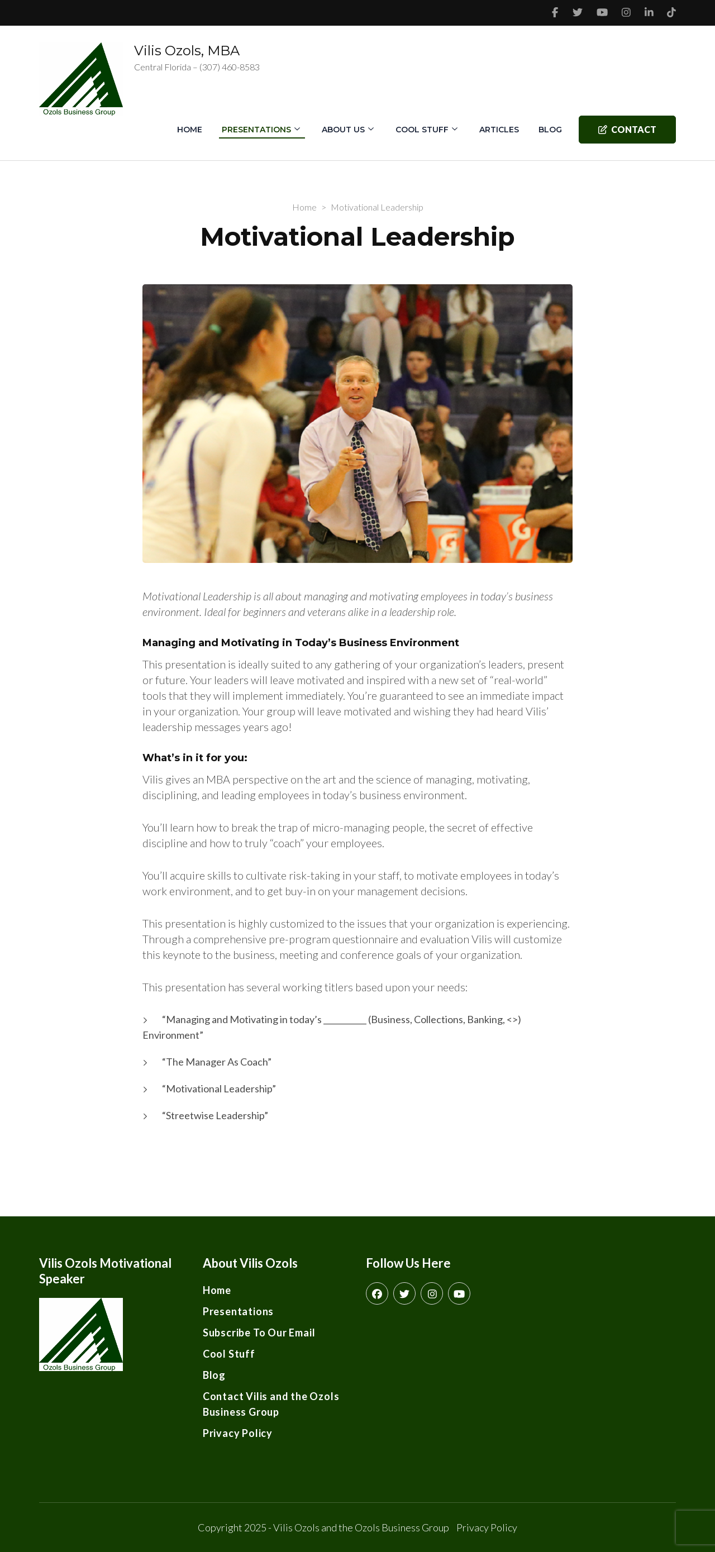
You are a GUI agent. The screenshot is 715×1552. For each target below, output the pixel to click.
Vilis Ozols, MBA (187, 50)
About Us (343, 130)
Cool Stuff (422, 130)
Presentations (256, 130)
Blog (550, 130)
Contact (627, 129)
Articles (499, 130)
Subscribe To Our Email (259, 1332)
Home (189, 130)
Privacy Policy (238, 1433)
